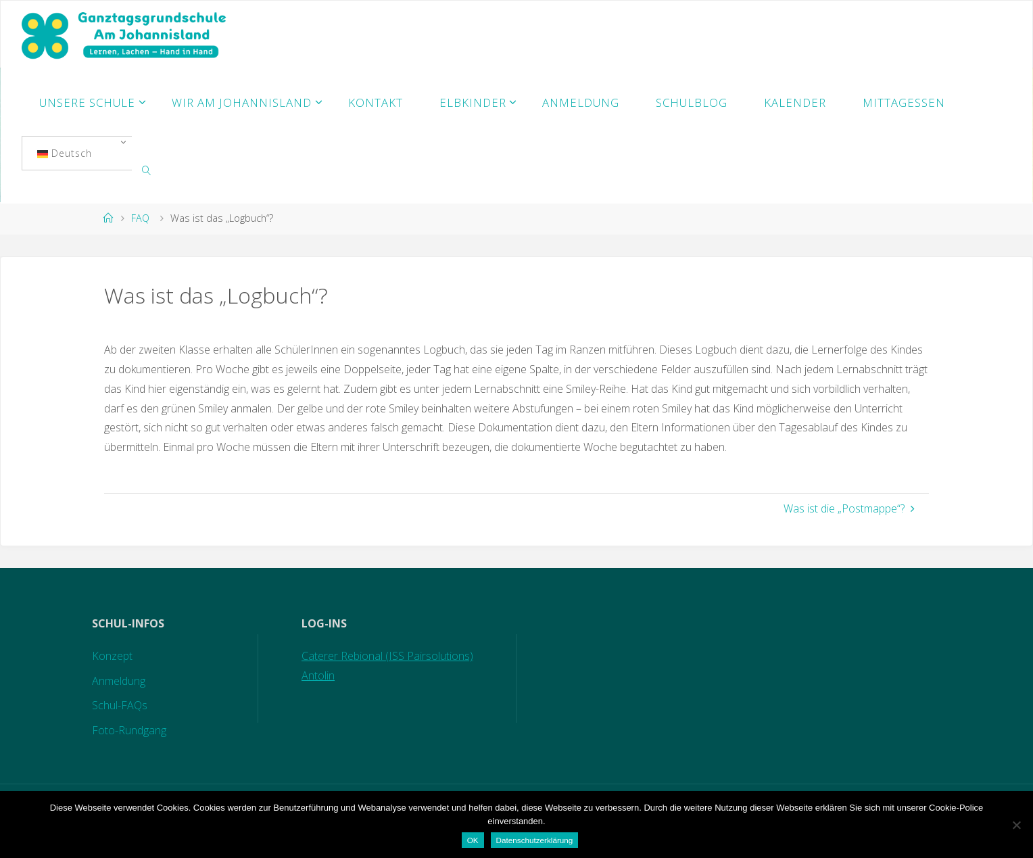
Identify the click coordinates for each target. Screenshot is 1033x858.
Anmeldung (118, 680)
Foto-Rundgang (129, 730)
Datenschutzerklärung (534, 840)
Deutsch (64, 153)
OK (473, 840)
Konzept (112, 655)
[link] (147, 170)
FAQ (140, 218)
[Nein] (1016, 825)
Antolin (318, 675)
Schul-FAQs (119, 705)
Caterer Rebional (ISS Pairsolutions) (387, 655)
